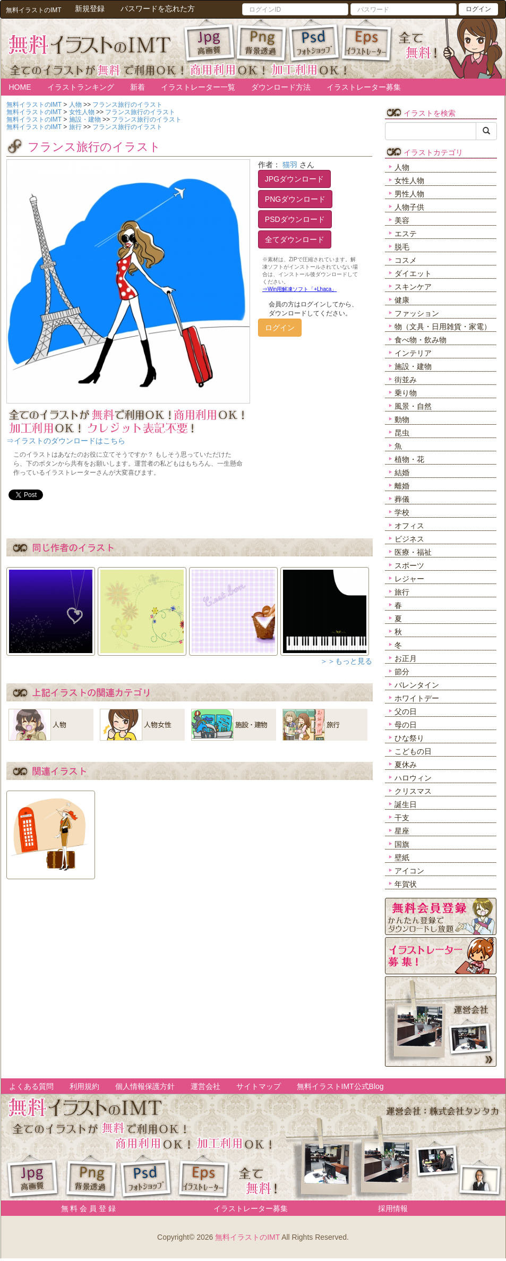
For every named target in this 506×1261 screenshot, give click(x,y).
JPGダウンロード (294, 179)
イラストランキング (80, 87)
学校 (401, 512)
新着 (137, 87)
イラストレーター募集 (364, 87)
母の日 (405, 724)
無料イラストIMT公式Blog (340, 1086)
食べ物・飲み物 (420, 340)
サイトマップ (258, 1086)
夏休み (405, 764)
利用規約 (84, 1086)
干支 (401, 817)
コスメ (405, 260)
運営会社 (205, 1086)
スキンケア (413, 286)
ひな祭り (409, 738)
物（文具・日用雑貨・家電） (442, 326)
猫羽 (289, 164)
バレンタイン (416, 685)
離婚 (401, 486)
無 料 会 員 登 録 (84, 1208)
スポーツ (409, 565)
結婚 (401, 472)
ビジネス (409, 539)
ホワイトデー (416, 698)
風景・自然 (413, 406)
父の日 (405, 711)
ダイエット (413, 273)
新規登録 (90, 8)
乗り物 (405, 393)
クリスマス (413, 791)
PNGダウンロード (295, 199)
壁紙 (401, 857)
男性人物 (409, 194)
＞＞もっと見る (346, 661)
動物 (401, 419)
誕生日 (405, 804)
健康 (401, 300)
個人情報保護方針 (145, 1086)
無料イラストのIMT (247, 1237)
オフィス (409, 525)
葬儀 (401, 499)
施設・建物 (413, 366)
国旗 (401, 844)
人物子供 (409, 207)
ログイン (478, 9)
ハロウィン (413, 778)
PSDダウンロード (295, 219)
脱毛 (401, 247)
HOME (20, 87)
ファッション (416, 313)
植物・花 (409, 459)
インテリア (413, 353)
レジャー (409, 578)
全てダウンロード (294, 239)
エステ (405, 233)
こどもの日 (413, 751)
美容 (401, 220)
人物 (401, 167)
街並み (405, 379)
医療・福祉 (413, 552)
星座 (401, 831)
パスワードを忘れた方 (158, 8)
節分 (401, 671)
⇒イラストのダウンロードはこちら (65, 440)
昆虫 (401, 432)
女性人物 (409, 180)
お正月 (405, 658)
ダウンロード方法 (281, 87)
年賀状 (405, 884)
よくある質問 (31, 1086)
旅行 (401, 592)
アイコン (409, 871)
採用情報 (393, 1208)
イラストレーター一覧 (198, 87)
